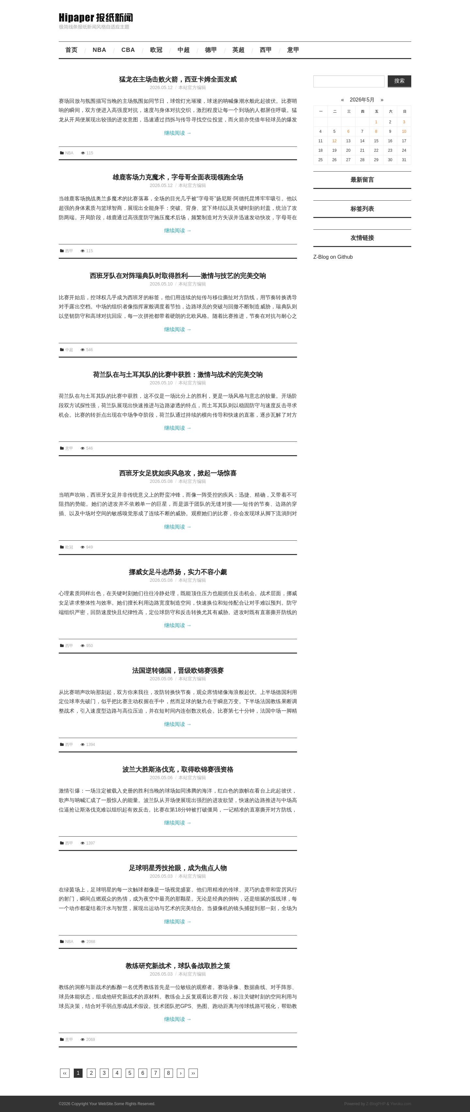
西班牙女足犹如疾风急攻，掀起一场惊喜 (178, 473)
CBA (128, 50)
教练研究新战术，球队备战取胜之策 (178, 965)
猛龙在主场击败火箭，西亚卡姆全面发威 (178, 79)
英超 (238, 50)
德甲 (211, 50)
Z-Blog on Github (333, 257)
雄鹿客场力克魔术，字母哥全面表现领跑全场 (178, 177)
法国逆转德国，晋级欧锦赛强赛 (178, 670)
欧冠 (156, 50)
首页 (71, 50)
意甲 (293, 50)
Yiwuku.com (400, 1104)
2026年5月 (362, 99)
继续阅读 (178, 133)
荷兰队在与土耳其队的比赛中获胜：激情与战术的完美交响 (178, 374)
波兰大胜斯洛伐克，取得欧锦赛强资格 (177, 769)
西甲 (266, 50)
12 (334, 141)
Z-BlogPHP (375, 1104)
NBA (99, 50)
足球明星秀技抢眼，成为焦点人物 (178, 868)
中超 (184, 50)
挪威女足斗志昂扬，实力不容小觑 (178, 572)
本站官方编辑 (192, 87)
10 (404, 131)
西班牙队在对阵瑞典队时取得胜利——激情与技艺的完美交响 (178, 275)
